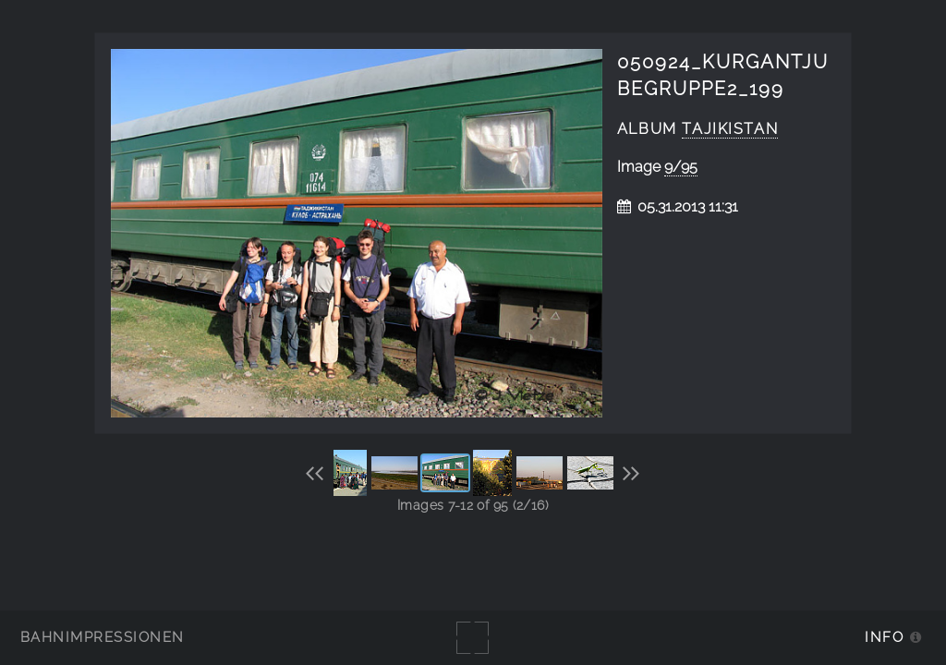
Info (884, 637)
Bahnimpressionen (102, 637)
